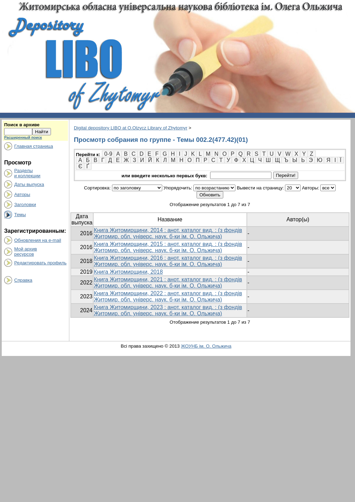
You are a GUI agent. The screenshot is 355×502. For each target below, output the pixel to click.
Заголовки (25, 204)
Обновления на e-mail (37, 240)
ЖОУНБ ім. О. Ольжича (206, 346)
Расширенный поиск (23, 137)
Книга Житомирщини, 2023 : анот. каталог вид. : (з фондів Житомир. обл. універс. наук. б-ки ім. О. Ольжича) (168, 310)
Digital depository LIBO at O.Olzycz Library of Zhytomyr (130, 127)
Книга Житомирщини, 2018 (128, 272)
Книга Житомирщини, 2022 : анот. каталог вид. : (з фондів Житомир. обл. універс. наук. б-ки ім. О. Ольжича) (168, 296)
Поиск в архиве (22, 124)
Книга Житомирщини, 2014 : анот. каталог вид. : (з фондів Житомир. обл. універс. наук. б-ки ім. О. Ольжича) (168, 233)
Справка (23, 280)
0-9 (108, 154)
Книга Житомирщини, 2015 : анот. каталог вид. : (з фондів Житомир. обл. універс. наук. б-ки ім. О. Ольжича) (168, 247)
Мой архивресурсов (25, 251)
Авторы (22, 194)
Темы (20, 214)
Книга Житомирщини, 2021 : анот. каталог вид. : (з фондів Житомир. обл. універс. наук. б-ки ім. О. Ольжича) (168, 282)
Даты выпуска (29, 184)
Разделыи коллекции (27, 173)
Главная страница (33, 146)
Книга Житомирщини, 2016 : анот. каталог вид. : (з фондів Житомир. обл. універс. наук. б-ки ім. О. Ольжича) (168, 261)
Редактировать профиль (40, 262)
